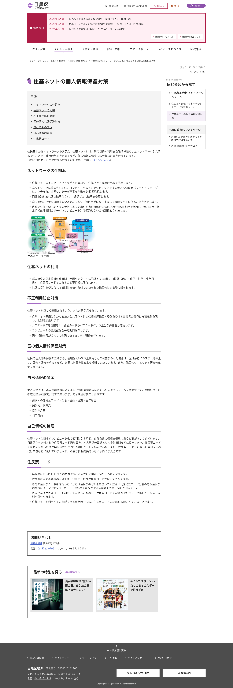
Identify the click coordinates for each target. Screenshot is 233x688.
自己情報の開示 (42, 127)
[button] (112, 6)
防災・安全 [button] (38, 49)
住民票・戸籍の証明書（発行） (73, 61)
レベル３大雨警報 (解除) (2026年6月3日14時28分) (97, 29)
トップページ (33, 61)
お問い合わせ (164, 658)
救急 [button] (176, 6)
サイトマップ (89, 658)
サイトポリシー (63, 658)
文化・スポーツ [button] (139, 49)
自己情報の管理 (42, 133)
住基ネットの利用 (44, 110)
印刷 (177, 67)
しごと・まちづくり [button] (169, 49)
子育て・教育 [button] (90, 49)
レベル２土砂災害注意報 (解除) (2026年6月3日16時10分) (101, 19)
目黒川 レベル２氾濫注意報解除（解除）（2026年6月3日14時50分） (107, 24)
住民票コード (41, 139)
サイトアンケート (137, 658)
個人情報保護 (37, 658)
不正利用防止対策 (44, 116)
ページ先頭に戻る (116, 651)
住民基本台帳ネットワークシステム (107, 61)
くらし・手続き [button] (63, 49)
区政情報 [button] (195, 49)
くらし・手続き (49, 61)
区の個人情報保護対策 (46, 122)
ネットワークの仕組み (46, 105)
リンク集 (112, 658)
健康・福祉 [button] (114, 49)
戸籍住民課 (36, 543)
